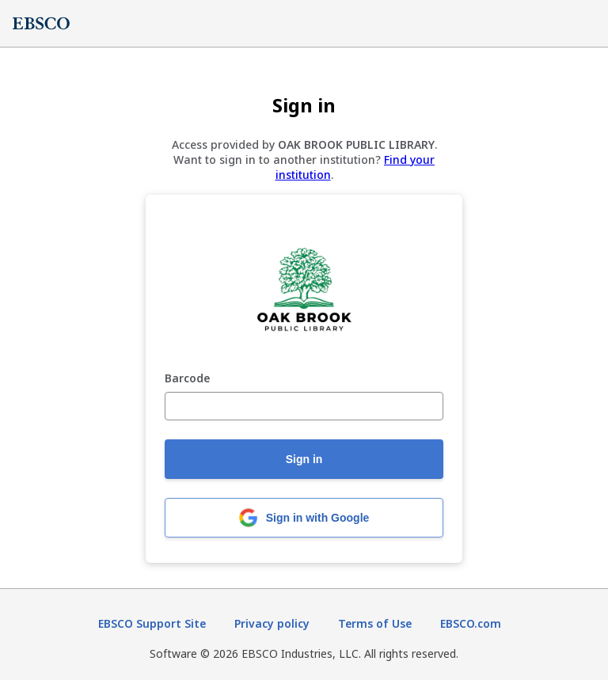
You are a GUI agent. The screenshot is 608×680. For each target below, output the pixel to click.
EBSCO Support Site (152, 623)
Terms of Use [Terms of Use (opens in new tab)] (375, 623)
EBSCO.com (470, 623)
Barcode (187, 379)
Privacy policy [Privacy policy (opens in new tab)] (272, 623)
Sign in (304, 459)
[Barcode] (304, 406)
